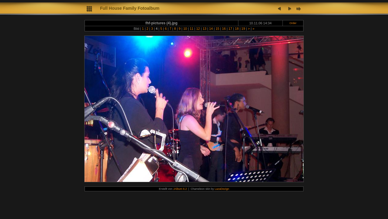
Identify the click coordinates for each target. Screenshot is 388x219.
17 (230, 28)
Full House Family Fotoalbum (129, 8)
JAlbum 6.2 (180, 188)
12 (198, 28)
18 (237, 28)
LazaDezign (222, 188)
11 (191, 28)
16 (224, 28)
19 (243, 28)
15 (217, 28)
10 (185, 28)
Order (292, 23)
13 (204, 28)
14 (211, 28)
